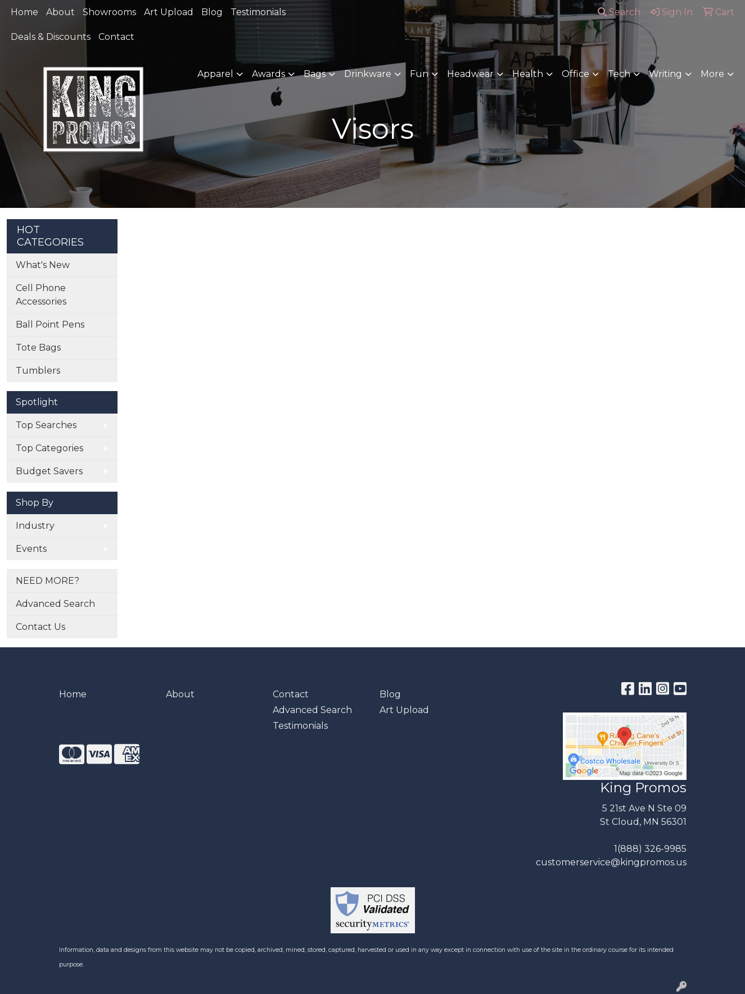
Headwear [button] (470, 74)
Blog (212, 12)
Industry (35, 525)
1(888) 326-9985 (650, 848)
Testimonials (258, 12)
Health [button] (527, 74)
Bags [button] (315, 74)
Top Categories (49, 448)
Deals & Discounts (51, 36)
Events (31, 548)
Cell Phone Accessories (41, 295)
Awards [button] (268, 74)
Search (619, 12)
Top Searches (46, 425)
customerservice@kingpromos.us (611, 862)
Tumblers (38, 370)
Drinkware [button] (367, 74)
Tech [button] (619, 74)
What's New (43, 265)
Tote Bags (38, 347)
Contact (116, 36)
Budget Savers (49, 471)
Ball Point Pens (50, 324)
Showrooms (109, 12)
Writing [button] (665, 74)
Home (24, 12)
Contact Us (40, 626)
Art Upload (168, 12)
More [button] (712, 74)
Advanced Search (55, 603)
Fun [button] (419, 74)
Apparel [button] (215, 74)
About (60, 12)
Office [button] (575, 74)
